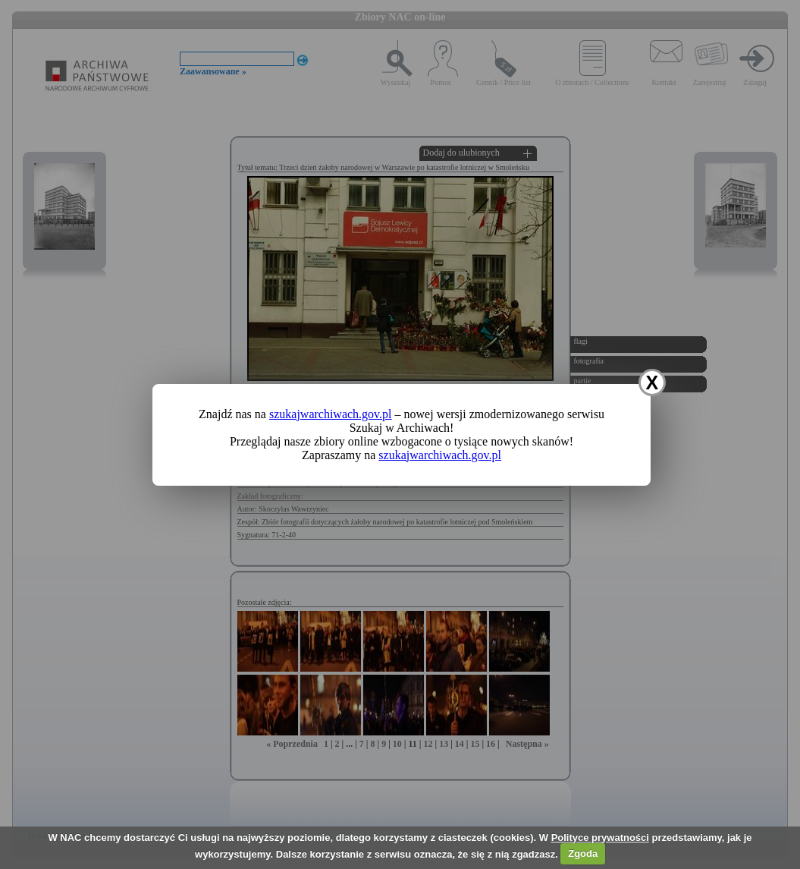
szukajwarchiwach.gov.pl (330, 414)
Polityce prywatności (600, 837)
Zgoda (583, 853)
